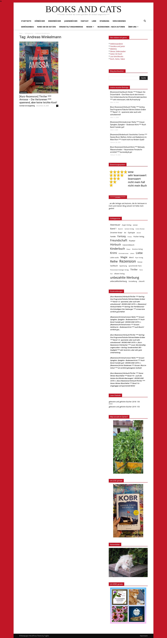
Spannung (104, 21)
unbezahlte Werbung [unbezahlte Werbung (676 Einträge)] (124, 277)
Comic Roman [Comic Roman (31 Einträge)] (140, 229)
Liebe (94, 21)
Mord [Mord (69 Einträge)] (131, 257)
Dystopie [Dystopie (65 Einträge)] (131, 232)
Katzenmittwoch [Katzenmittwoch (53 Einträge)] (128, 245)
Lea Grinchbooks (116, 56)
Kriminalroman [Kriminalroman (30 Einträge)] (123, 253)
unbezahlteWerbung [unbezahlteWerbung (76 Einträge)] (118, 281)
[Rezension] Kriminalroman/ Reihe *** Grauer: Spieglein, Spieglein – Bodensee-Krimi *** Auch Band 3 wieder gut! (128, 124)
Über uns (133, 27)
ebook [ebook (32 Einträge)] (139, 233)
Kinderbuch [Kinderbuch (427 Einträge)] (117, 248)
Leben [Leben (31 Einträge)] (132, 253)
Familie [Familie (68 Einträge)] (113, 236)
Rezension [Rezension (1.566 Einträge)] (127, 261)
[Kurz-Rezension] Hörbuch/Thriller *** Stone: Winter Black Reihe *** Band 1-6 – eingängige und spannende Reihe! (127, 383)
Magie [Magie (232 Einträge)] (124, 257)
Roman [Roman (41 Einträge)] (140, 262)
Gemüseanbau (27, 27)
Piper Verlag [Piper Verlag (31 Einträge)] (139, 257)
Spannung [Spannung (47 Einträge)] (123, 266)
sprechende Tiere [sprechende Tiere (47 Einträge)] (135, 266)
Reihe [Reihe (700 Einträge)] (114, 261)
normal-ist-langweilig (27, 106)
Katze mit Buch (116, 54)
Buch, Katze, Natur (117, 59)
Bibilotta (113, 49)
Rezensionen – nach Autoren (111, 27)
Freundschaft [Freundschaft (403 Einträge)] (118, 240)
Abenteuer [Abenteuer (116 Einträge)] (115, 224)
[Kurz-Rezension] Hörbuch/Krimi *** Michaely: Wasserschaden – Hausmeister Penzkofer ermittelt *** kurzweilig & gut (127, 149)
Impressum (144, 636)
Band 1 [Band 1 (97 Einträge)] (113, 228)
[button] (145, 21)
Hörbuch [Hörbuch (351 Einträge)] (115, 244)
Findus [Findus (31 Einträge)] (130, 237)
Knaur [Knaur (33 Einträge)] (128, 249)
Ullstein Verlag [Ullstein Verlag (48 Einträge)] (119, 274)
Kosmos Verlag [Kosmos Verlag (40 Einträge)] (137, 249)
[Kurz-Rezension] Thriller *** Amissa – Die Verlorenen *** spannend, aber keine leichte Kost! (38, 99)
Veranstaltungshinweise (71, 27)
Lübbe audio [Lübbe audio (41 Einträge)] (114, 258)
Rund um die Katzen (46, 27)
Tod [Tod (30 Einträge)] (111, 274)
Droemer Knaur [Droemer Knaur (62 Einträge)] (116, 232)
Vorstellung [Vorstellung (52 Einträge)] (133, 281)
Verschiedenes (119, 21)
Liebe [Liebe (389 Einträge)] (139, 253)
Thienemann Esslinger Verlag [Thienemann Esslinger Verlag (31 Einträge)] (119, 270)
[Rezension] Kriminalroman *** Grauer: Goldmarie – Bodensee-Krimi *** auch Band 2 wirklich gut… (127, 327)
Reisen (90, 27)
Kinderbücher (54, 21)
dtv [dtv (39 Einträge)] (125, 233)
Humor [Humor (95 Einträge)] (132, 240)
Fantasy (84, 21)
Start (20, 33)
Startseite (26, 21)
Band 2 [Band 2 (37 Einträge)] (120, 229)
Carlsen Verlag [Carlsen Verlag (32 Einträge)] (129, 229)
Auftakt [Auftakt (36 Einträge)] (135, 225)
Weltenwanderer (116, 44)
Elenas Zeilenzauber (118, 51)
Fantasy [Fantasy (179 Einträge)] (121, 236)
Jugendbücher (70, 21)
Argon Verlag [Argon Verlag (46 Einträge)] (126, 225)
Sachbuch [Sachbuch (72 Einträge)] (114, 265)
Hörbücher (40, 21)
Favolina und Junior (117, 46)
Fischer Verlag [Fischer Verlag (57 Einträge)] (138, 236)
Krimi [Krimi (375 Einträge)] (113, 253)
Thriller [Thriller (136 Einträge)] (134, 269)
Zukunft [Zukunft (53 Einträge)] (141, 281)
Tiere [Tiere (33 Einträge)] (141, 270)
